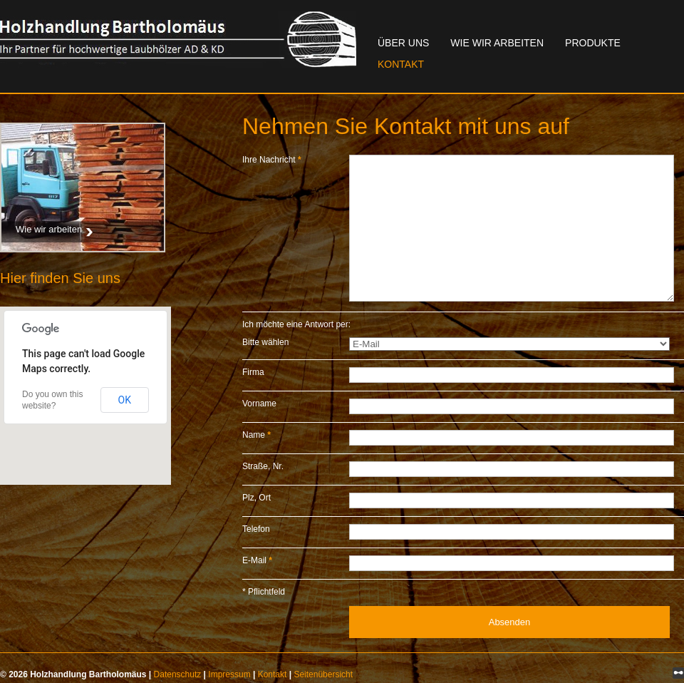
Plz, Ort (256, 498)
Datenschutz (178, 674)
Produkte (593, 42)
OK (124, 400)
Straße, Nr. (263, 466)
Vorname (259, 404)
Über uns (403, 42)
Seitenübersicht (323, 674)
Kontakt (401, 64)
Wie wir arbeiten (497, 42)
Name (256, 435)
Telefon (256, 529)
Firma (253, 372)
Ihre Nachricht (271, 160)
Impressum (229, 674)
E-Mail (257, 560)
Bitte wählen (265, 342)
